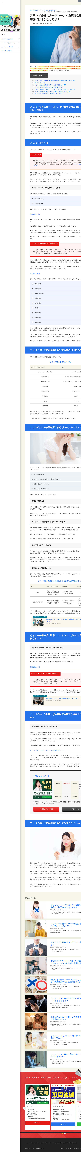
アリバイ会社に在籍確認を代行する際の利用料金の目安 (50, 84)
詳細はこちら (37, 1122)
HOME (62, 1148)
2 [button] (64, 1133)
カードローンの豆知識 (7, 47)
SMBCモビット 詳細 (49, 808)
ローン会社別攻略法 (7, 50)
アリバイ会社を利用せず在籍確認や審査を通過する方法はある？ (53, 91)
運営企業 (68, 1148)
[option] (37, 1106)
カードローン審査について (50, 10)
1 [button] (62, 1133)
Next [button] (24, 1107)
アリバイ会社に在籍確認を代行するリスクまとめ (48, 93)
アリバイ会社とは (40, 82)
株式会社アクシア (34, 10)
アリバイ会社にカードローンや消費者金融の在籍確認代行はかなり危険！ (55, 80)
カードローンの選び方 (7, 39)
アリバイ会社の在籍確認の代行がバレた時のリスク (49, 87)
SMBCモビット (42, 775)
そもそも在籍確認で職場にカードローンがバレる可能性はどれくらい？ (55, 89)
